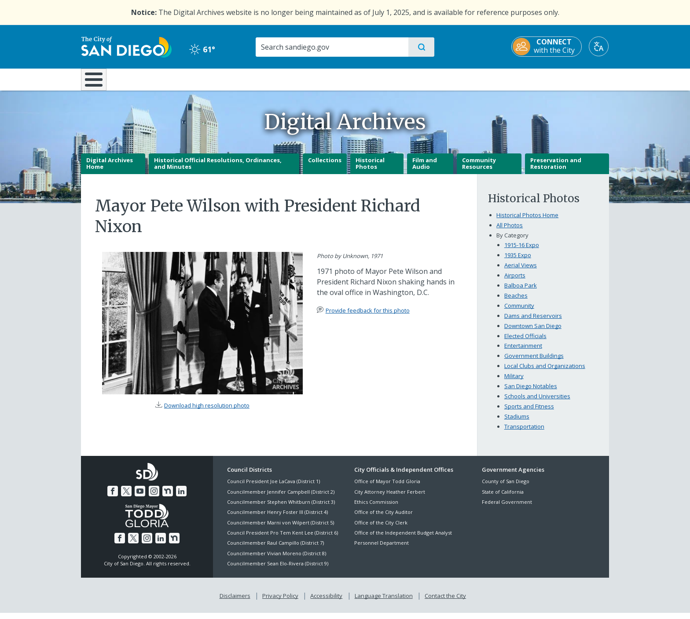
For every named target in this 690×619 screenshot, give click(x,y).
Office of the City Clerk (380, 528)
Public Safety (480, 78)
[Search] (331, 47)
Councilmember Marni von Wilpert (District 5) (280, 528)
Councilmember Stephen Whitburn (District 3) (281, 508)
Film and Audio (424, 169)
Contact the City (445, 602)
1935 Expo (517, 261)
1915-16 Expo (521, 251)
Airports (514, 281)
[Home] (98, 83)
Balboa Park (520, 291)
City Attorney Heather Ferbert (389, 498)
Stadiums (516, 423)
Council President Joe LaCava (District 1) (273, 487)
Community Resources (479, 169)
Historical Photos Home (527, 221)
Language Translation (384, 602)
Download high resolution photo (207, 412)
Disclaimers (235, 602)
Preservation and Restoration (555, 169)
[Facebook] (112, 497)
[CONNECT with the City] (547, 46)
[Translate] (599, 46)
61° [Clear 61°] (202, 49)
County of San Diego (505, 487)
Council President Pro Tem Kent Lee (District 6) (282, 538)
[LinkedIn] (181, 497)
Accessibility (326, 602)
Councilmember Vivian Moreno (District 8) (276, 559)
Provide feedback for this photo (368, 316)
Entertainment (523, 352)
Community (519, 312)
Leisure (156, 78)
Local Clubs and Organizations (544, 372)
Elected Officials (525, 342)
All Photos (509, 231)
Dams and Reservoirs (533, 322)
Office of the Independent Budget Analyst (403, 538)
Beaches (516, 302)
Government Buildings (534, 362)
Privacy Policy (280, 602)
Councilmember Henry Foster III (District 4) (277, 518)
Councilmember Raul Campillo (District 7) (275, 549)
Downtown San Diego (533, 332)
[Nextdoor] (167, 497)
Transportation (524, 433)
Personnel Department (381, 549)
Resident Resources (236, 78)
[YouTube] (140, 497)
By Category (512, 241)
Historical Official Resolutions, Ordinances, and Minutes (218, 169)
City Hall (565, 78)
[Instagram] (154, 497)
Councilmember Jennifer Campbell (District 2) (280, 498)
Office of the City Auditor (383, 518)
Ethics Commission (376, 508)
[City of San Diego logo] (126, 46)
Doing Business (314, 78)
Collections (324, 166)
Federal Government (507, 508)
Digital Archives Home (109, 169)
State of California (503, 498)
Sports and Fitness (529, 413)
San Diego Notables (530, 393)
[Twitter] (126, 497)
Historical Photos (370, 169)
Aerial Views (520, 271)
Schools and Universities (537, 403)
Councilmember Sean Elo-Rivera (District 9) (277, 570)
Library (394, 78)
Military (514, 382)
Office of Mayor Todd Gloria (387, 487)
